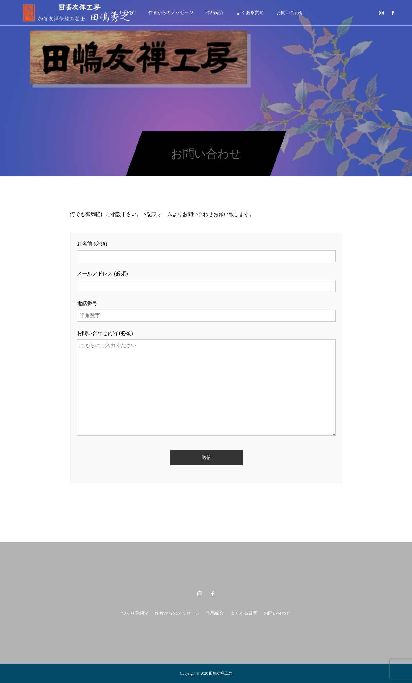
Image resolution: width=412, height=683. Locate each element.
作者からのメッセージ (170, 12)
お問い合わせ (289, 12)
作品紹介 (215, 12)
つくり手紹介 (134, 613)
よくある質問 (250, 12)
